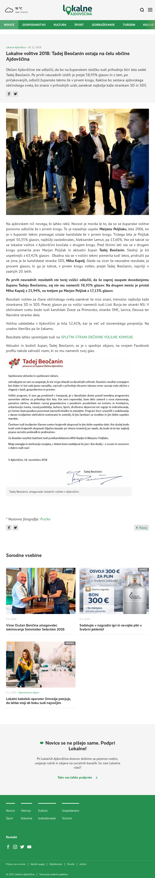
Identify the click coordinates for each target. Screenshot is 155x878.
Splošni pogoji (37, 864)
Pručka (45, 519)
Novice (9, 24)
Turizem (129, 24)
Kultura (60, 24)
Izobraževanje (103, 24)
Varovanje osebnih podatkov (53, 874)
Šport (79, 24)
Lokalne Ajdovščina (16, 47)
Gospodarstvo (34, 24)
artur (83, 864)
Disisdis (71, 864)
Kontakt (11, 837)
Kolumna (26, 818)
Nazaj (141, 528)
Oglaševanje (55, 864)
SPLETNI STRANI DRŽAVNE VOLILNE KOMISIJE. (97, 337)
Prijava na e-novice (16, 864)
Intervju (26, 811)
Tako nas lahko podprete (77, 777)
